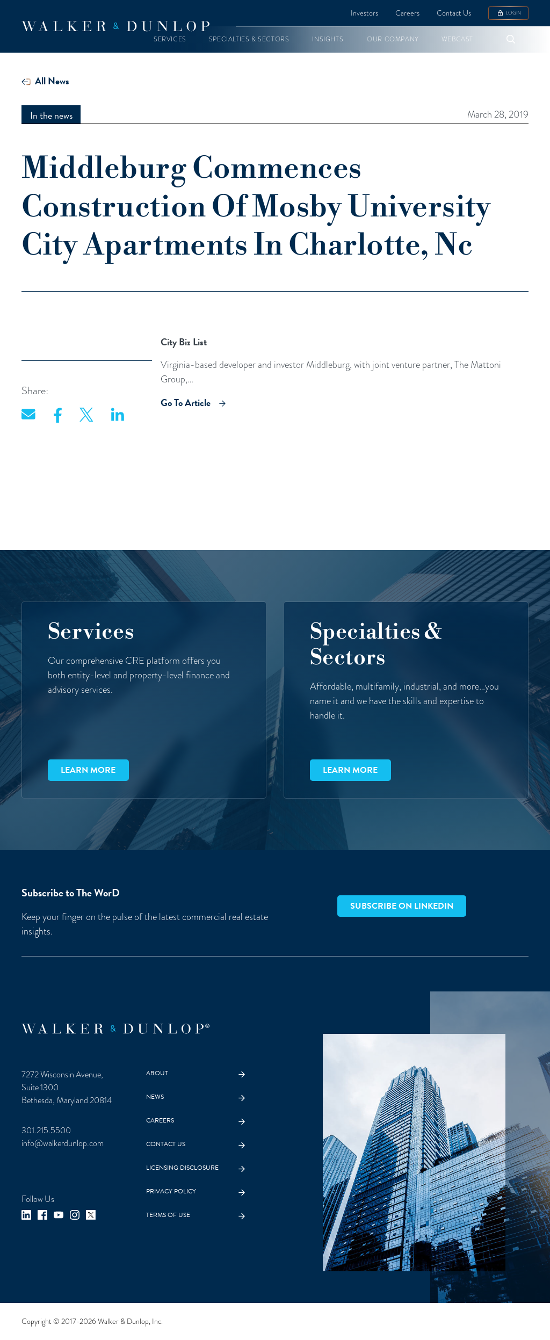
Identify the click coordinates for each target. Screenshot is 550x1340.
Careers (407, 13)
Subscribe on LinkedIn (401, 906)
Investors (364, 13)
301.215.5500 (46, 1130)
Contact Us (454, 13)
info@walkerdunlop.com (62, 1143)
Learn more (88, 770)
